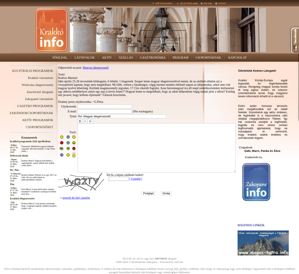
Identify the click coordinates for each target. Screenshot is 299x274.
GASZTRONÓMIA (152, 57)
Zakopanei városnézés (29, 99)
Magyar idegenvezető (86, 67)
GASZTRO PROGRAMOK (26, 106)
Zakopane (151, 262)
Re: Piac (5, 169)
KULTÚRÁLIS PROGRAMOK (23, 70)
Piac (2, 184)
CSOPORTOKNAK (208, 57)
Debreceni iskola (9, 155)
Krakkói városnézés (31, 78)
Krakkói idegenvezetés (12, 198)
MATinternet (138, 262)
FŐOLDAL (59, 57)
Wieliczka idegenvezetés (28, 85)
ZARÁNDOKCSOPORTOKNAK (22, 113)
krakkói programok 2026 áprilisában (20, 141)
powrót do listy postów (67, 204)
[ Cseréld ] (126, 185)
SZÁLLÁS (126, 57)
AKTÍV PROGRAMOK (28, 120)
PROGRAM (180, 57)
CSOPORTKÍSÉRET (30, 127)
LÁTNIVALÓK (84, 57)
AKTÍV (107, 57)
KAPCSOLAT (237, 57)
